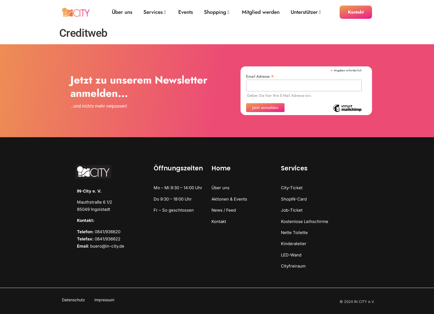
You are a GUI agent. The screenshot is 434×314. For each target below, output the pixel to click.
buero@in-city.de (107, 246)
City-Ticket (292, 187)
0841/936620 (107, 231)
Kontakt (218, 221)
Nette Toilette (294, 232)
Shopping (216, 12)
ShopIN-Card (294, 199)
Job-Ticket (292, 210)
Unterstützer (306, 12)
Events (185, 12)
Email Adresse (260, 76)
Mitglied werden (261, 12)
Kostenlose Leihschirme (304, 221)
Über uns (122, 12)
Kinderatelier (293, 243)
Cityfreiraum (293, 266)
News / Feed (223, 210)
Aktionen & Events (229, 199)
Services (154, 12)
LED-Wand (291, 255)
